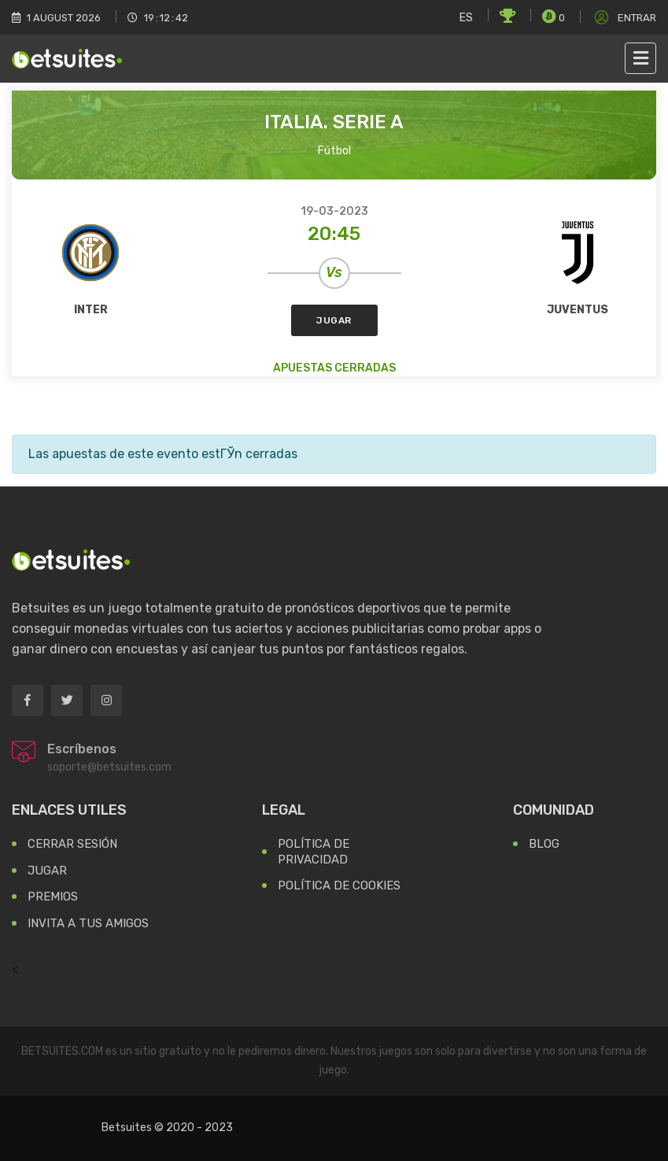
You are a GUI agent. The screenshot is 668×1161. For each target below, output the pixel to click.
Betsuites (126, 1127)
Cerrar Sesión (72, 844)
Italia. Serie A (334, 122)
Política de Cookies (339, 885)
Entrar (624, 18)
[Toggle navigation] (640, 58)
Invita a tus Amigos (88, 923)
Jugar (334, 320)
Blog (544, 844)
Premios (53, 896)
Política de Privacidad (313, 852)
